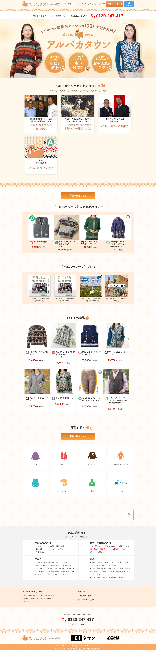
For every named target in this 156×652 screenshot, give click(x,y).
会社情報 (82, 592)
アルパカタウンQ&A (30, 601)
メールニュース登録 (80, 4)
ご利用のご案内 (84, 596)
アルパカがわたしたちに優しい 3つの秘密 (38, 595)
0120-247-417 (109, 15)
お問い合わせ (92, 4)
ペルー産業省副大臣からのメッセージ (36, 598)
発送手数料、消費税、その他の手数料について (107, 549)
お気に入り (102, 4)
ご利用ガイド (67, 4)
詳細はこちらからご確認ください (78, 537)
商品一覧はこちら (78, 195)
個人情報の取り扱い (86, 600)
